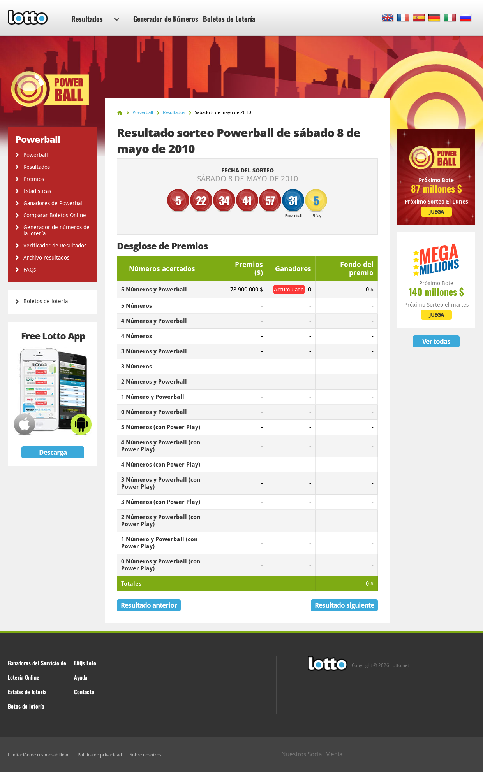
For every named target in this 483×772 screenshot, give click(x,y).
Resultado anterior (149, 605)
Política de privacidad (100, 755)
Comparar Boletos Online (54, 215)
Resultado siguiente (344, 605)
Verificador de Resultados (54, 245)
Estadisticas (37, 191)
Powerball (35, 155)
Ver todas (436, 341)
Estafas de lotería (27, 692)
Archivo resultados (46, 257)
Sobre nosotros (145, 755)
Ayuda (80, 677)
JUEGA (436, 212)
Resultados (95, 19)
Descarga (53, 452)
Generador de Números (165, 19)
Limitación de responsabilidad (39, 755)
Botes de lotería (26, 706)
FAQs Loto (85, 663)
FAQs (29, 270)
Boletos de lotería (45, 301)
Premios (33, 179)
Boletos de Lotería (229, 19)
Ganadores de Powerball (53, 203)
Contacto (84, 692)
